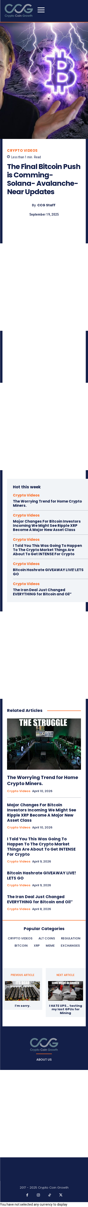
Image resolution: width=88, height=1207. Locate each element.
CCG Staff (46, 205)
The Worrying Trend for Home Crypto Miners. (47, 503)
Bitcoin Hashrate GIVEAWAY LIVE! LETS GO (48, 571)
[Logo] (44, 1044)
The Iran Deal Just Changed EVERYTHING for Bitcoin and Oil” (42, 592)
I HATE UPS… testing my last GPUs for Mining (65, 1009)
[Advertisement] (44, 287)
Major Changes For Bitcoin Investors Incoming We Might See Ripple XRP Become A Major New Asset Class (47, 525)
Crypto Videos (22, 150)
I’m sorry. (22, 1006)
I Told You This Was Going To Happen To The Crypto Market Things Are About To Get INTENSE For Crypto (47, 549)
